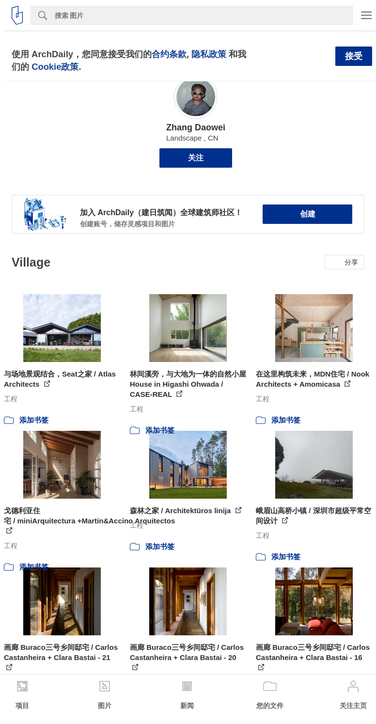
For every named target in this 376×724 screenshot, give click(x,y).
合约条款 (169, 54)
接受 (353, 56)
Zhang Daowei (195, 127)
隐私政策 (208, 54)
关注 (196, 158)
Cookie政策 (54, 67)
